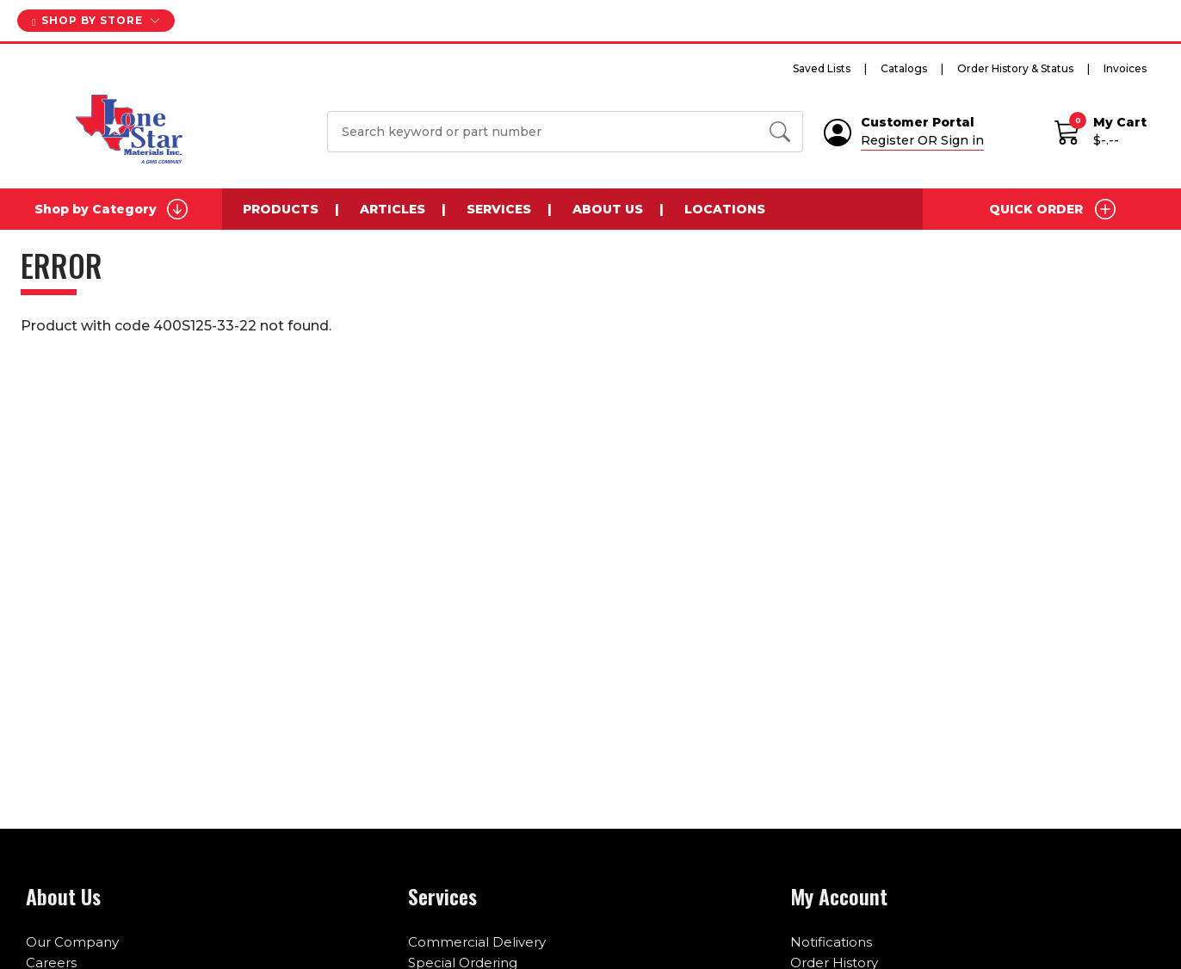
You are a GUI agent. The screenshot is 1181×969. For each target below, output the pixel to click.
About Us (607, 209)
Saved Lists (821, 68)
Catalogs (904, 68)
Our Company (72, 942)
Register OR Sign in (922, 140)
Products (280, 209)
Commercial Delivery (477, 942)
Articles (392, 209)
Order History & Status (1015, 68)
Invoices (1125, 68)
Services (499, 209)
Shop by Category (111, 209)
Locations (724, 209)
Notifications (831, 942)
